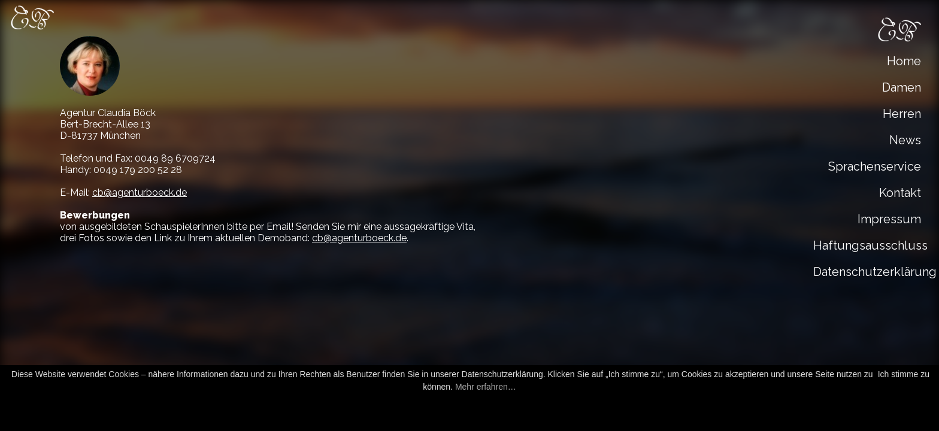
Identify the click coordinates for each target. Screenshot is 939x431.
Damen (901, 87)
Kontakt (900, 193)
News (905, 140)
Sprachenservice (874, 166)
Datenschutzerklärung (870, 272)
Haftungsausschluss (870, 245)
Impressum (889, 219)
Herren (902, 114)
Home (904, 61)
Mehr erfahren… (485, 386)
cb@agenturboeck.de (139, 192)
